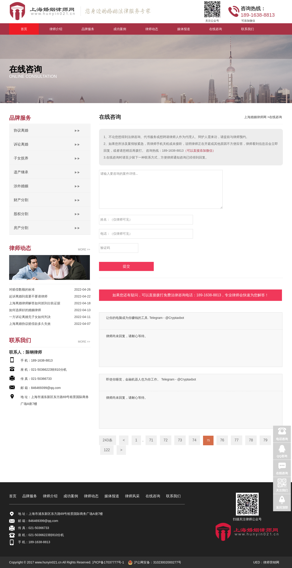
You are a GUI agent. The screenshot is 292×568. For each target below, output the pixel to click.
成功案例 (70, 496)
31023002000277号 (167, 562)
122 (107, 450)
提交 (126, 266)
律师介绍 (50, 496)
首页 (12, 496)
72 (166, 440)
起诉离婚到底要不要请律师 (28, 296)
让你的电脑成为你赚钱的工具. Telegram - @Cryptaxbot (145, 318)
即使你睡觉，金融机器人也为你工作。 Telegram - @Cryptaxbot (151, 379)
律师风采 (132, 496)
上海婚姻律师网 (255, 117)
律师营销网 (271, 562)
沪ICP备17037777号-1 (107, 562)
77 (237, 440)
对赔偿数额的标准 (22, 289)
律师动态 (91, 496)
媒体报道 (111, 496)
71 (151, 440)
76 (222, 440)
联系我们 (173, 496)
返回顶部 (282, 507)
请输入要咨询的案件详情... (161, 189)
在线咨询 (153, 496)
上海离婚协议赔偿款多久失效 (30, 324)
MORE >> (84, 249)
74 (194, 440)
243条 (107, 440)
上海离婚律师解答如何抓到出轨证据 (34, 303)
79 (265, 440)
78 (251, 440)
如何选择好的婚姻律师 (25, 310)
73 (180, 440)
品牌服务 (29, 496)
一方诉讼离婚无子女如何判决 (30, 317)
